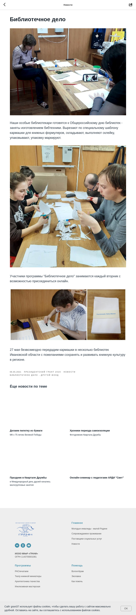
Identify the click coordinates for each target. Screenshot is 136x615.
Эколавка (76, 569)
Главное (77, 516)
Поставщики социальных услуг (87, 532)
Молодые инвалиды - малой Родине (89, 522)
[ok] (23, 538)
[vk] (17, 538)
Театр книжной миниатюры (28, 569)
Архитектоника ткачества (27, 574)
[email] (29, 538)
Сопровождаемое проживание (86, 527)
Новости (76, 537)
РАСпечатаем (21, 564)
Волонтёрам (78, 564)
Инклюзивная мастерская (27, 580)
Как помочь (77, 574)
